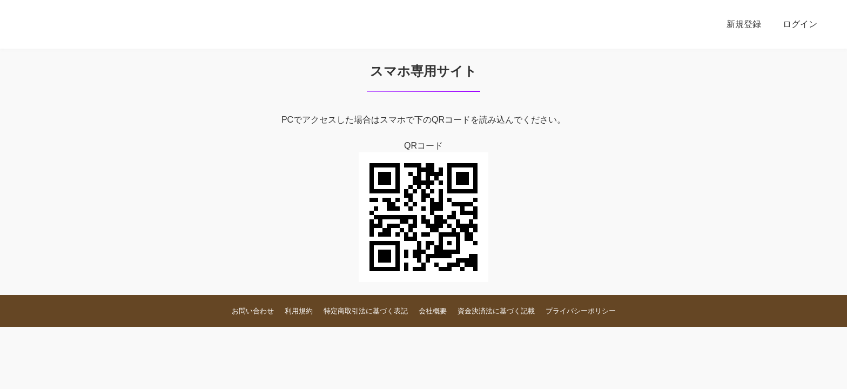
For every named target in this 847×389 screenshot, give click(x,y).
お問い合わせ (253, 311)
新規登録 (744, 24)
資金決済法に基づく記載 (496, 311)
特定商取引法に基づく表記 (366, 311)
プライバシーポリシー (581, 311)
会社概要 (433, 311)
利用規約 (299, 311)
